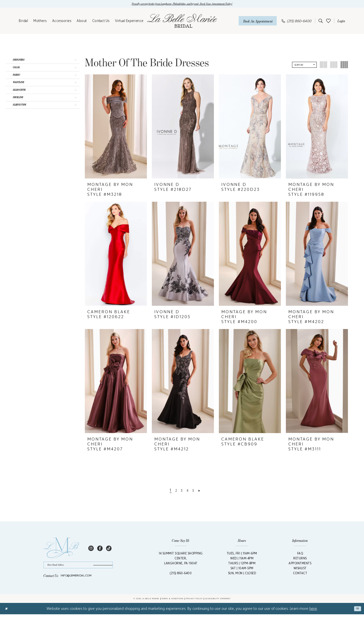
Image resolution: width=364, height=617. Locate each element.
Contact (300, 574)
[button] (340, 22)
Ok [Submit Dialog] (357, 611)
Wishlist (300, 569)
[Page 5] (195, 491)
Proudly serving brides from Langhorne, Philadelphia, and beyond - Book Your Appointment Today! (182, 4)
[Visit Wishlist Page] (328, 21)
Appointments (300, 564)
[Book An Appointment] (258, 21)
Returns (300, 559)
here (313, 611)
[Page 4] (188, 491)
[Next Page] (202, 491)
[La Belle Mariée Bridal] (182, 22)
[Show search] (319, 22)
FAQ (300, 554)
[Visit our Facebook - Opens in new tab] (100, 549)
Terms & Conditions (173, 601)
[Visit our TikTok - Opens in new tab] (109, 549)
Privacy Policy (194, 601)
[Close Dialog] (7, 611)
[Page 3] (181, 491)
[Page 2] (175, 491)
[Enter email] (78, 566)
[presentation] (116, 127)
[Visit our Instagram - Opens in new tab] (91, 549)
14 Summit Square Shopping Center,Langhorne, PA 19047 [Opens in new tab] (181, 559)
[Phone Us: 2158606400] (296, 21)
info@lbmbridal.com (76, 578)
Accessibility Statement (218, 601)
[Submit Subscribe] (100, 566)
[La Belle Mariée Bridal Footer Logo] (61, 549)
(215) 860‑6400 (181, 574)
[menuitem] (23, 22)
